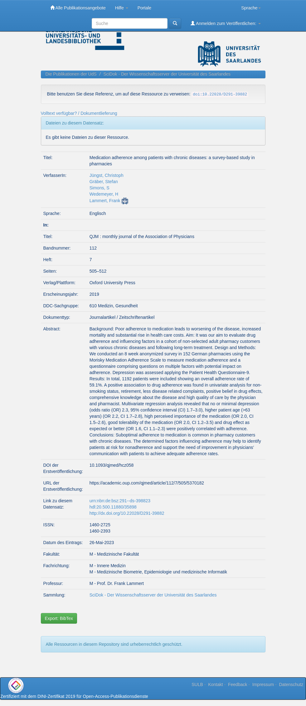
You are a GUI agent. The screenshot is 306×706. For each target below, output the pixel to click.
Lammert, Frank (105, 200)
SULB (197, 684)
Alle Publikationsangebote (78, 7)
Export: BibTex (59, 618)
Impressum (263, 684)
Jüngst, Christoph (107, 175)
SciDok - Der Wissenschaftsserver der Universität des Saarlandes (167, 73)
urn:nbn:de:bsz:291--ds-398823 (120, 500)
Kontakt (215, 684)
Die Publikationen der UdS (71, 73)
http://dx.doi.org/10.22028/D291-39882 (127, 513)
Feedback (237, 684)
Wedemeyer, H (104, 194)
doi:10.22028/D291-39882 (220, 94)
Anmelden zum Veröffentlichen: (226, 23)
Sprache (250, 7)
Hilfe (121, 7)
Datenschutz (291, 684)
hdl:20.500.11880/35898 (113, 506)
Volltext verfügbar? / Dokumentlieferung (79, 113)
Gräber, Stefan (104, 181)
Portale (144, 7)
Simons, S (99, 187)
